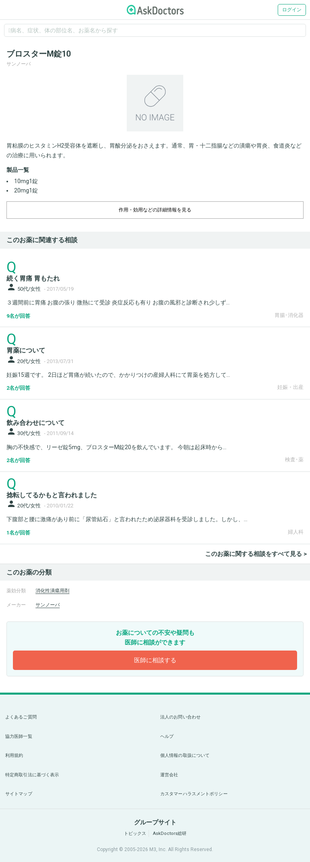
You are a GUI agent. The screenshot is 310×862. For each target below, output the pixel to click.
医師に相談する (155, 660)
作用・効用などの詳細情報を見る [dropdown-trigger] (155, 210)
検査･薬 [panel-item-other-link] (294, 459)
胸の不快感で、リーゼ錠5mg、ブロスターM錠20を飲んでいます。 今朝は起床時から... (116, 447)
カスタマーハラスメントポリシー (194, 794)
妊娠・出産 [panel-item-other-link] (290, 387)
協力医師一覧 (18, 736)
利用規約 (14, 755)
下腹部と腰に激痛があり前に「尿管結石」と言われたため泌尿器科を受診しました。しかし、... (126, 519)
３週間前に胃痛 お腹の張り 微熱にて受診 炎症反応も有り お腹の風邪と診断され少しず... (118, 302)
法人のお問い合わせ (180, 717)
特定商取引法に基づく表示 (32, 774)
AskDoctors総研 (169, 833)
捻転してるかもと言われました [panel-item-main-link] (51, 495)
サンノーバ (48, 605)
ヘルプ (167, 736)
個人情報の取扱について (184, 755)
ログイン (292, 10)
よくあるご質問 (21, 717)
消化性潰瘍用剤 (52, 591)
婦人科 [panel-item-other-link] (296, 532)
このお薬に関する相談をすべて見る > (256, 554)
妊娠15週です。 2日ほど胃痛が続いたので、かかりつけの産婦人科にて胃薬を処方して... (118, 375)
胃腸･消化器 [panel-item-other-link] (289, 315)
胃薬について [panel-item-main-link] (25, 350)
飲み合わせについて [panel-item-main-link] (35, 423)
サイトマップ (18, 794)
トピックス (135, 833)
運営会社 (169, 774)
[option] (155, 103)
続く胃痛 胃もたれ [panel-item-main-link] (33, 278)
